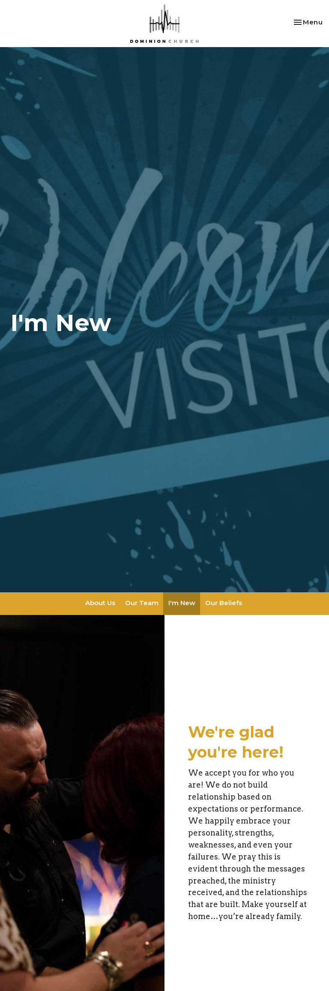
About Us (100, 603)
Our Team (142, 603)
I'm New (181, 603)
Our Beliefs (223, 603)
